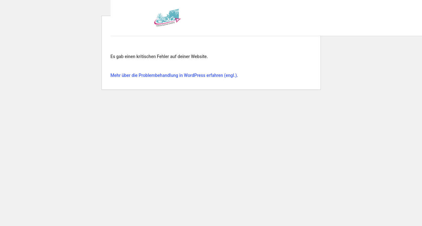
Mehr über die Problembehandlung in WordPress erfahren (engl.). (174, 75)
